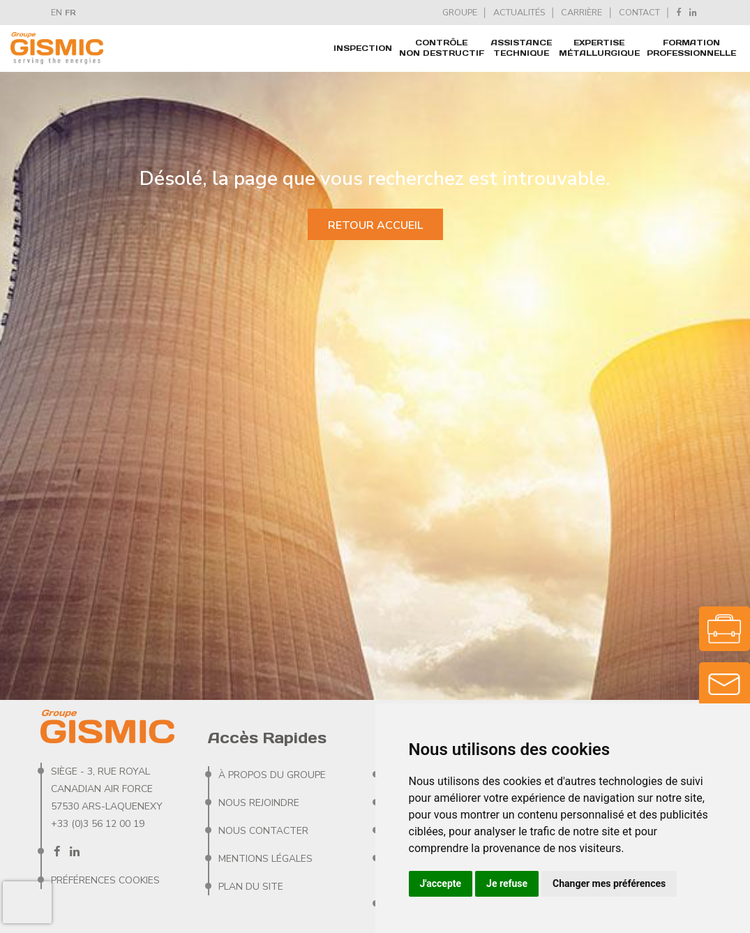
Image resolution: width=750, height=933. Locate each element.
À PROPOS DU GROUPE (272, 775)
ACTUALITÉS (519, 12)
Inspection (362, 48)
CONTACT (639, 12)
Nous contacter (263, 830)
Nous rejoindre (258, 802)
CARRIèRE (581, 12)
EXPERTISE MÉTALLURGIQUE (599, 48)
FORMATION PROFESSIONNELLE (691, 48)
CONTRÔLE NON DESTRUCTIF (441, 48)
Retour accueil (375, 225)
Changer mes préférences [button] (609, 883)
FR (70, 12)
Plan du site (250, 886)
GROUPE (459, 12)
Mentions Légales (265, 858)
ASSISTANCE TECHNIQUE (521, 48)
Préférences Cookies (105, 880)
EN (56, 12)
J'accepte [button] (441, 883)
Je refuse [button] (506, 883)
